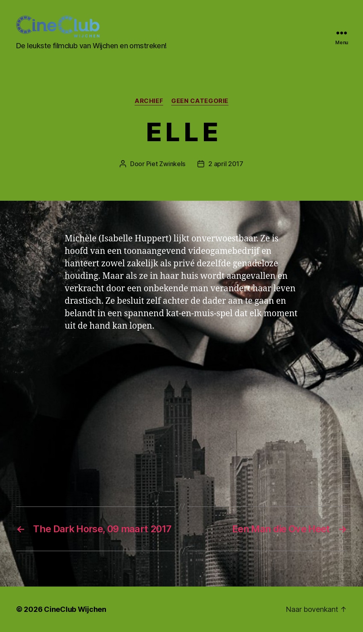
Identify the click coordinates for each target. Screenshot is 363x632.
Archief (149, 101)
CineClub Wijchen (75, 609)
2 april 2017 (225, 164)
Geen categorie (199, 101)
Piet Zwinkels (166, 164)
